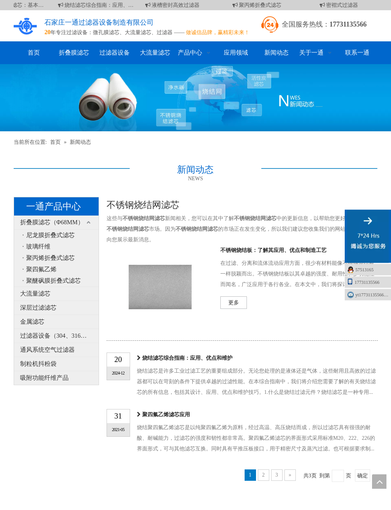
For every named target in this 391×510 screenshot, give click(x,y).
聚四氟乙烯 (41, 269)
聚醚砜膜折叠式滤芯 (53, 280)
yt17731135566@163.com (373, 295)
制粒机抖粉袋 (38, 363)
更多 (233, 302)
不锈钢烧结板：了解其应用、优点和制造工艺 (273, 250)
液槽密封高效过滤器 (173, 5)
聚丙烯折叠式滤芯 (258, 5)
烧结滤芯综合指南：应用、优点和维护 (97, 5)
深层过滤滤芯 (38, 307)
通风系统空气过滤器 (47, 349)
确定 (362, 476)
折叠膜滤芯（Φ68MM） (52, 222)
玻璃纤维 (38, 246)
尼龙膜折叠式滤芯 (50, 235)
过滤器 (165, 32)
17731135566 (363, 282)
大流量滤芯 (138, 32)
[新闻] (195, 97)
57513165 (364, 269)
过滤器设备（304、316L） (55, 335)
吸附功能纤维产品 (44, 378)
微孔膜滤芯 (106, 32)
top (379, 481)
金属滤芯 (32, 321)
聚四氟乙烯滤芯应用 (166, 414)
